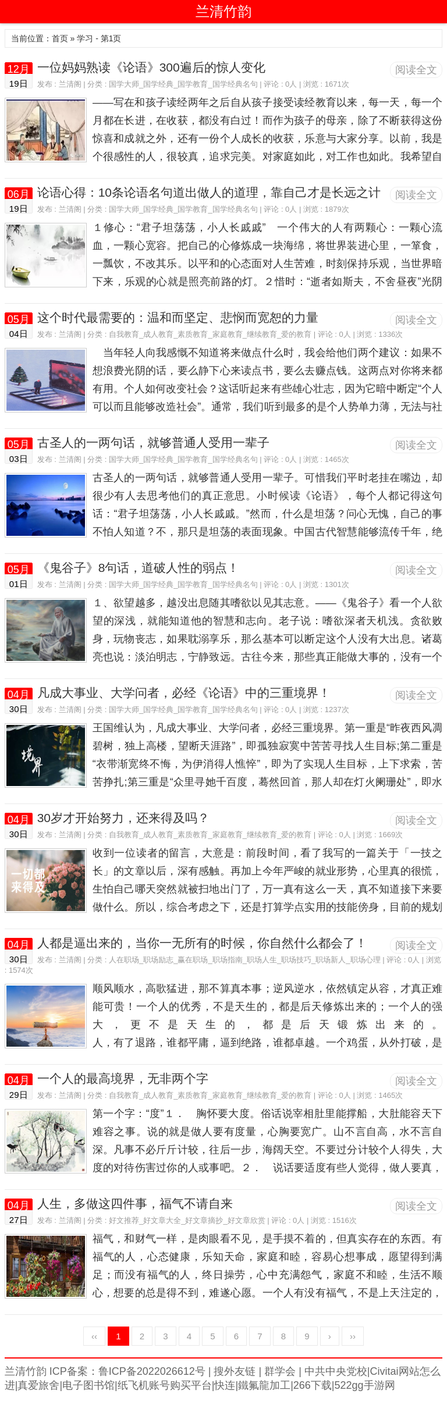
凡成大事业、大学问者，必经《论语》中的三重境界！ (184, 692)
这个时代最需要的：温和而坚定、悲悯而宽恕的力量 (177, 317)
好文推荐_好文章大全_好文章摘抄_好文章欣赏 (187, 1220)
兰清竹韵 (223, 11)
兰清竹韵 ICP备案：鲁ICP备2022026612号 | (108, 1371)
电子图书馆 (88, 1385)
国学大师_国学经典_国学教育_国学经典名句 (183, 84)
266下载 (312, 1385)
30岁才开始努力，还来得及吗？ (123, 817)
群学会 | (281, 1371)
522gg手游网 (365, 1385)
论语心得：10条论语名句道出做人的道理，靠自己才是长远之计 (209, 192)
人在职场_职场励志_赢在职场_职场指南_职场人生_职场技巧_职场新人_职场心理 (245, 959)
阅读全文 (416, 70)
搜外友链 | (236, 1371)
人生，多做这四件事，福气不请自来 (135, 1203)
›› (353, 1336)
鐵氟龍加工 (264, 1385)
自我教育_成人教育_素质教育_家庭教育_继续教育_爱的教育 (210, 334)
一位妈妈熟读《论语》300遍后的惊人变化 (151, 67)
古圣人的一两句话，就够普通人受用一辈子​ (153, 442)
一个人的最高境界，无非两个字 (122, 1078)
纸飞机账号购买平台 (165, 1385)
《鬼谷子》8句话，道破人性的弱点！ (138, 567)
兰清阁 (70, 84)
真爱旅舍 (38, 1385)
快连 (224, 1385)
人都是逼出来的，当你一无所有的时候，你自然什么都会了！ (202, 943)
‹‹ (94, 1336)
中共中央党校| (335, 1371)
